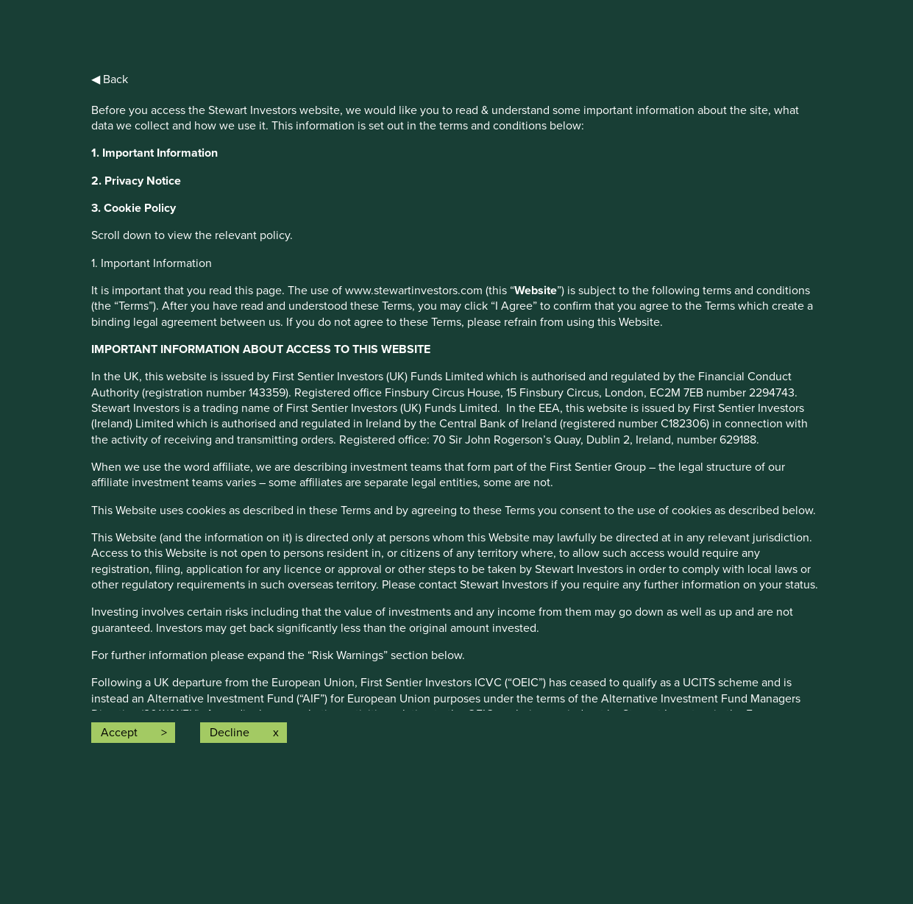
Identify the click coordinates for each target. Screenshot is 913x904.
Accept (119, 732)
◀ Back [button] (109, 79)
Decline (229, 732)
